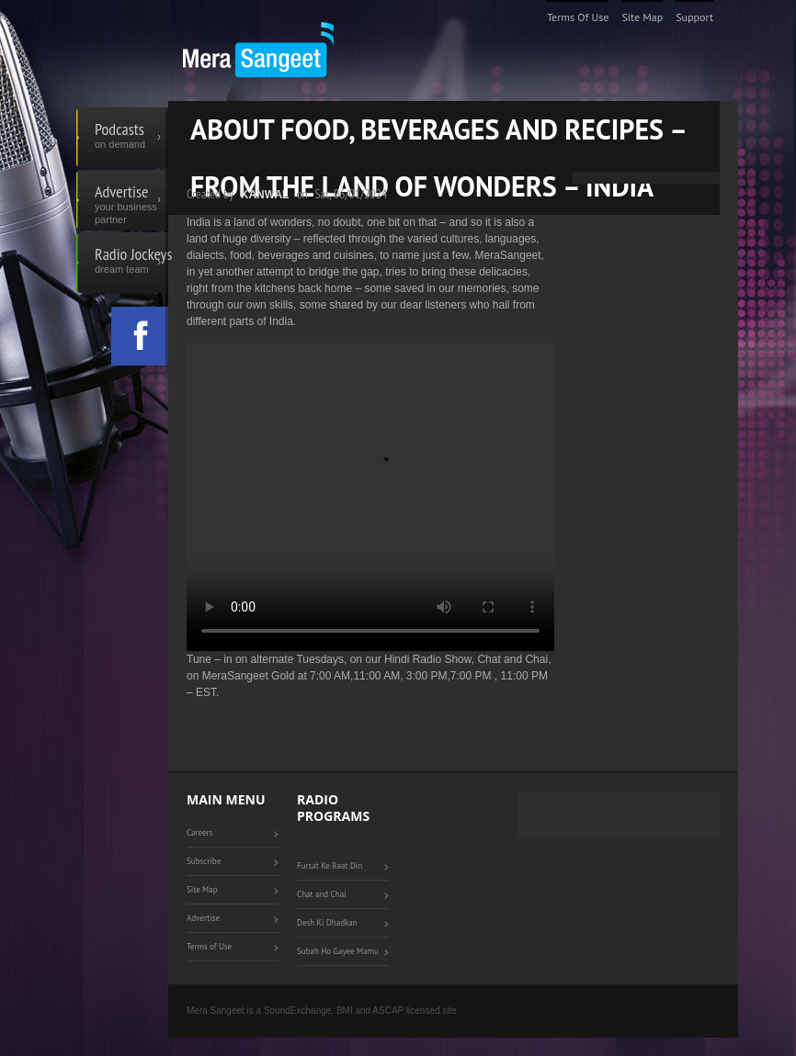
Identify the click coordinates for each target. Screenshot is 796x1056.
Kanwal (265, 194)
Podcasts (131, 137)
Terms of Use (578, 17)
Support (694, 17)
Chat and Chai (322, 894)
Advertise (131, 200)
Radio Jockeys (131, 262)
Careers (199, 832)
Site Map (642, 17)
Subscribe (204, 861)
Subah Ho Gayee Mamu (338, 951)
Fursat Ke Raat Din (329, 865)
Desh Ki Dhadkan (327, 922)
